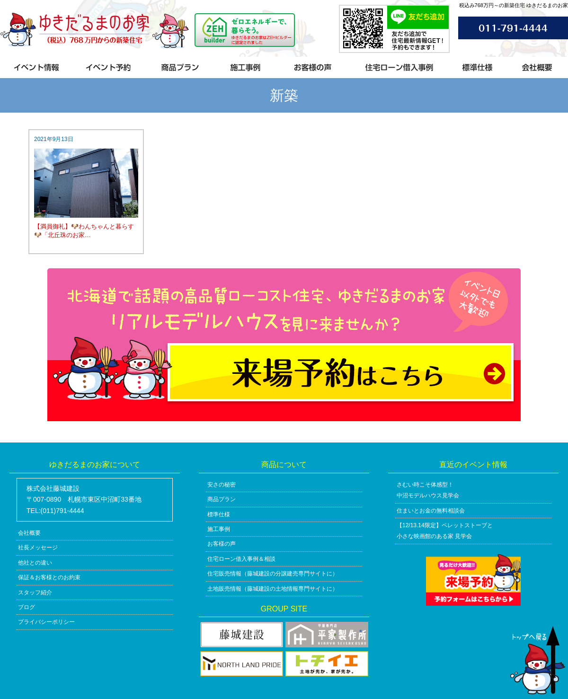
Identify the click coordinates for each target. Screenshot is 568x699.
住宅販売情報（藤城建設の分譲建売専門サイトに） (272, 573)
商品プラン (221, 499)
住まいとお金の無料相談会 (431, 510)
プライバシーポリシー (46, 622)
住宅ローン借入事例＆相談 (241, 559)
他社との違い (35, 562)
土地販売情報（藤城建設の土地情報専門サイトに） (272, 588)
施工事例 (218, 529)
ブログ (26, 607)
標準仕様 (218, 514)
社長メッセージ (38, 547)
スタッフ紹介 (35, 592)
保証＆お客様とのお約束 (49, 577)
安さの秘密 (221, 484)
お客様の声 (221, 543)
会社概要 (29, 533)
